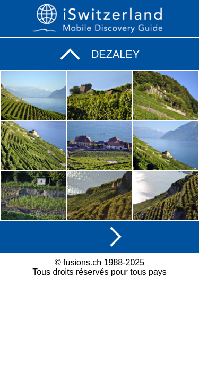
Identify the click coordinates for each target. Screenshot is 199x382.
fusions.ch (82, 262)
